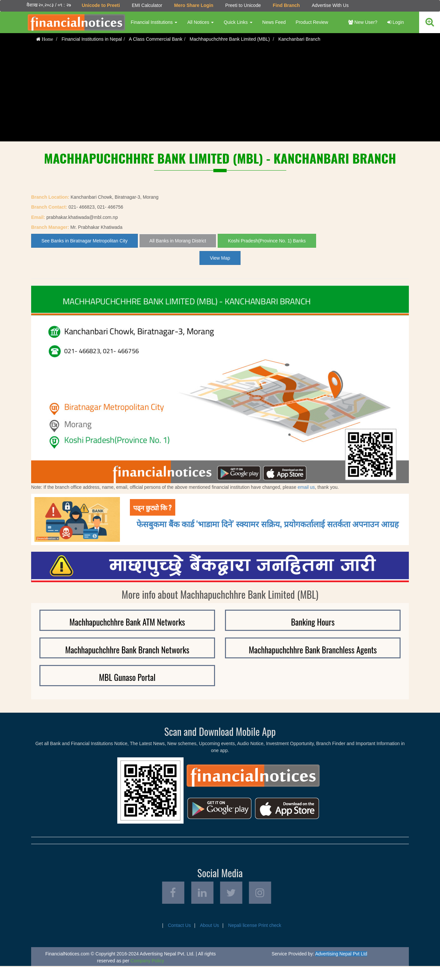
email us (306, 486)
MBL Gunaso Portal (127, 677)
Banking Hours (313, 622)
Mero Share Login (193, 5)
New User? (362, 22)
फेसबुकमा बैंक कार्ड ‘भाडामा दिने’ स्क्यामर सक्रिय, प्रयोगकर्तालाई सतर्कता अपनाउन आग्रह (268, 523)
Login (395, 22)
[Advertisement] (220, 95)
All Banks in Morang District (177, 240)
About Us (209, 926)
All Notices (200, 22)
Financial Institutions (154, 22)
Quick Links (238, 22)
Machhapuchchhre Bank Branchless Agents (313, 649)
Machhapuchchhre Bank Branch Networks (127, 649)
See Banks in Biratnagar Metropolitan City (84, 240)
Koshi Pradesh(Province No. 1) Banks (267, 240)
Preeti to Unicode (242, 5)
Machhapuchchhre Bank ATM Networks (127, 622)
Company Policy (147, 961)
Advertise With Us (329, 5)
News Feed (274, 22)
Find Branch (286, 5)
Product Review (312, 22)
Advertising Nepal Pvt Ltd (341, 954)
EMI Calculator (147, 5)
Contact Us (179, 926)
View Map (220, 258)
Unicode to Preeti (101, 5)
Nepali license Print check (254, 926)
